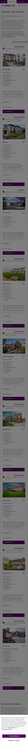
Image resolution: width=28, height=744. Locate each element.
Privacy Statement (7, 729)
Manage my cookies (14, 740)
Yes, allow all (14, 736)
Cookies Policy (11, 727)
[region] (14, 729)
